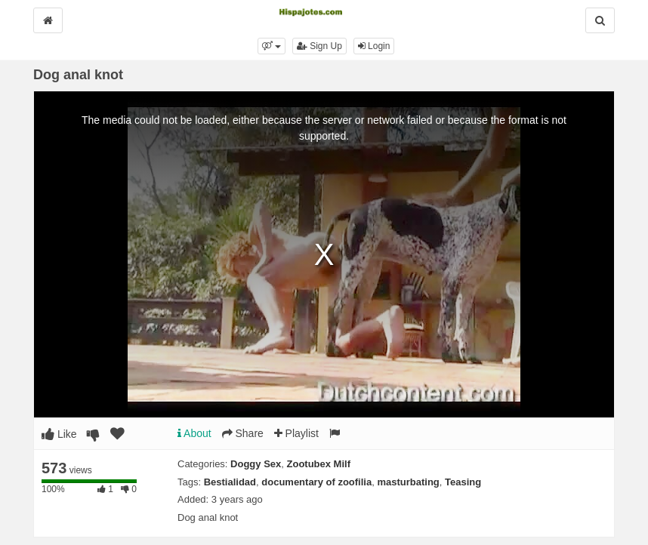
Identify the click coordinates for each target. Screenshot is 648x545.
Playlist (296, 433)
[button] (271, 46)
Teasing (463, 482)
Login (374, 46)
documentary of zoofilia (316, 482)
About (194, 433)
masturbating (408, 482)
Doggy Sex (255, 464)
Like (59, 434)
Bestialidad (230, 482)
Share (243, 433)
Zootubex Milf (319, 464)
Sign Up (319, 46)
